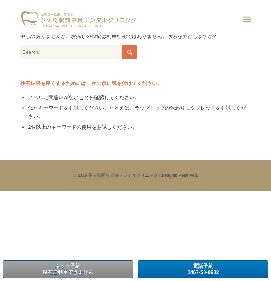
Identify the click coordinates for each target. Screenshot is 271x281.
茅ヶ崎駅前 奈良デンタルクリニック (123, 175)
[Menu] (247, 19)
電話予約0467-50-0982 (203, 269)
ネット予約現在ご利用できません (68, 269)
